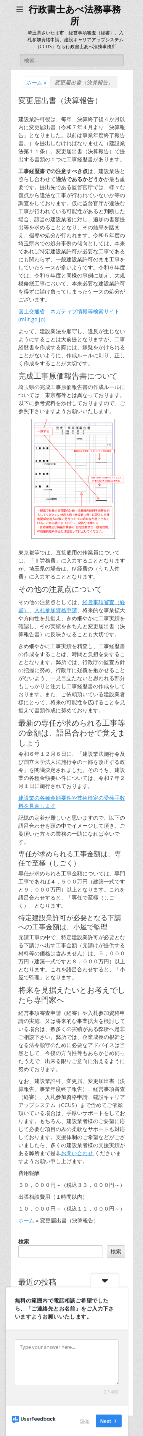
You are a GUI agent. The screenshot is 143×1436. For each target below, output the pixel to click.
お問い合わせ (78, 1153)
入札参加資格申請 (55, 610)
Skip (85, 1420)
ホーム (36, 82)
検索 (23, 1241)
